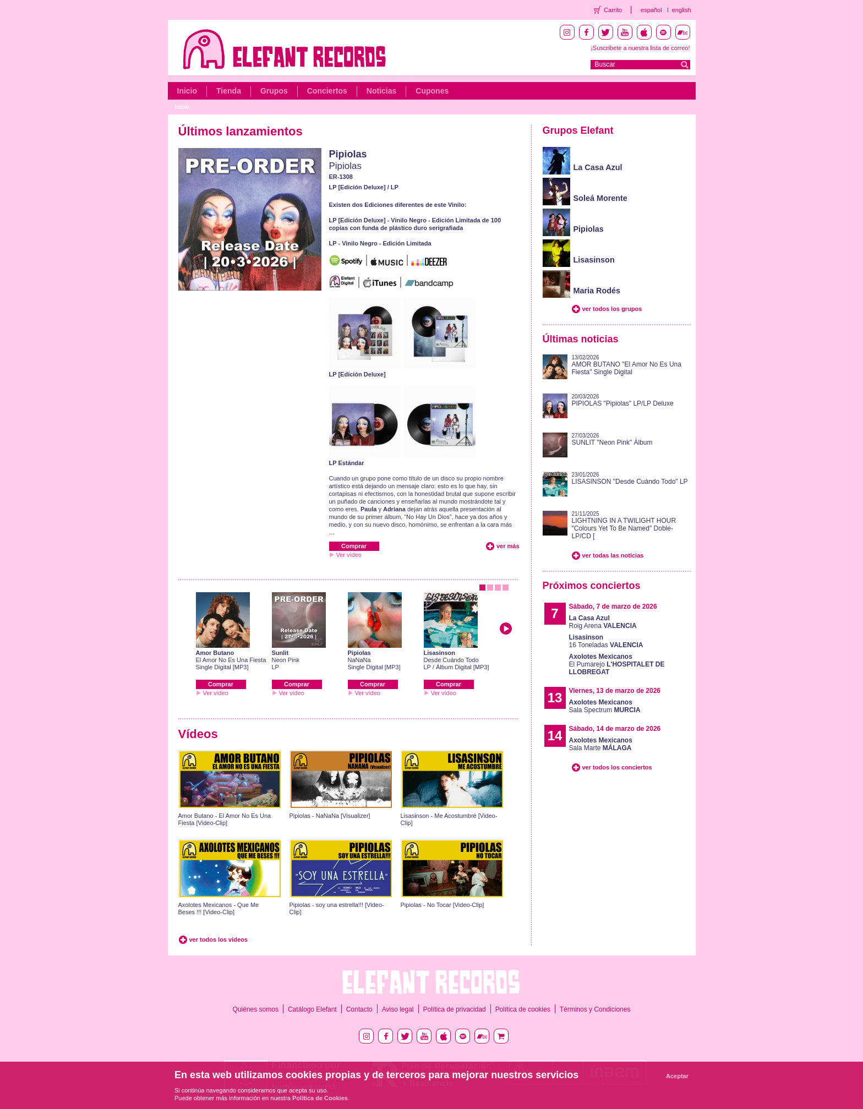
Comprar (354, 546)
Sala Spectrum (605, 706)
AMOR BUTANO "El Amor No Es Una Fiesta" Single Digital (626, 368)
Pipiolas (348, 154)
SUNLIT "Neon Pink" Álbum (612, 442)
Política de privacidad (454, 1009)
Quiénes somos (255, 1009)
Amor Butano (215, 652)
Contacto (359, 1009)
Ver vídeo (349, 554)
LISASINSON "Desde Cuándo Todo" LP (630, 481)
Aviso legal (398, 1009)
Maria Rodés (597, 290)
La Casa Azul (597, 167)
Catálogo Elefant (312, 1009)
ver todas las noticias (613, 555)
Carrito (613, 10)
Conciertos (327, 90)
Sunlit (280, 652)
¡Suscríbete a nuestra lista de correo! (640, 48)
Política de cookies (522, 1009)
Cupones (432, 90)
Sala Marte (600, 744)
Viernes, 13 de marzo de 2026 (615, 691)
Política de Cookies (320, 1098)
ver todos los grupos (612, 308)
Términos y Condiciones (595, 1009)
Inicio (187, 90)
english (681, 10)
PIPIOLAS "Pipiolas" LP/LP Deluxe (623, 403)
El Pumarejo (617, 664)
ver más (508, 546)
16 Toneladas (606, 641)
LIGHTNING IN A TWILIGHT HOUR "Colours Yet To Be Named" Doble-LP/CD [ (624, 528)
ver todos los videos (218, 939)
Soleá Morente (600, 198)
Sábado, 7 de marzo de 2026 (613, 606)
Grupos (274, 90)
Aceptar (677, 1076)
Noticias (381, 90)
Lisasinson (439, 652)
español (651, 10)
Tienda (228, 90)
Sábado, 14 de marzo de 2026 (615, 729)
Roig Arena (603, 622)
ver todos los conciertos (617, 767)
